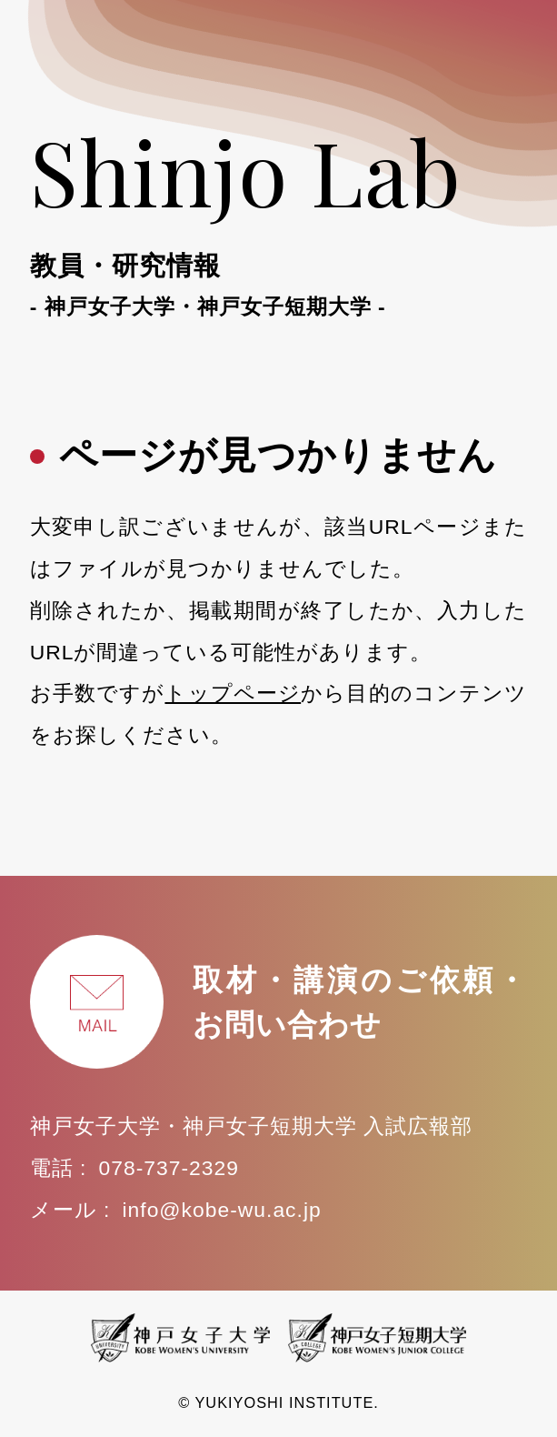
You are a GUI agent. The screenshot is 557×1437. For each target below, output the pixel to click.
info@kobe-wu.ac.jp (221, 1209)
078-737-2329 (168, 1168)
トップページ (232, 693)
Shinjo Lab (279, 216)
